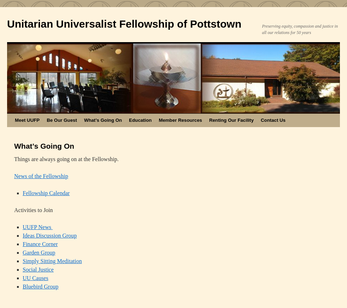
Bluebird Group (40, 287)
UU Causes (35, 278)
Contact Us (273, 120)
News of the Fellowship (41, 176)
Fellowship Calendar (46, 193)
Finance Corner (40, 244)
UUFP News (38, 227)
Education (140, 120)
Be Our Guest (62, 120)
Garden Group (39, 253)
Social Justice (38, 270)
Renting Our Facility (231, 120)
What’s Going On (103, 120)
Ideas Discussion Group (50, 236)
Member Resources (180, 120)
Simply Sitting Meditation (52, 261)
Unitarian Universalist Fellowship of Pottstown (124, 24)
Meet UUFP (27, 120)
